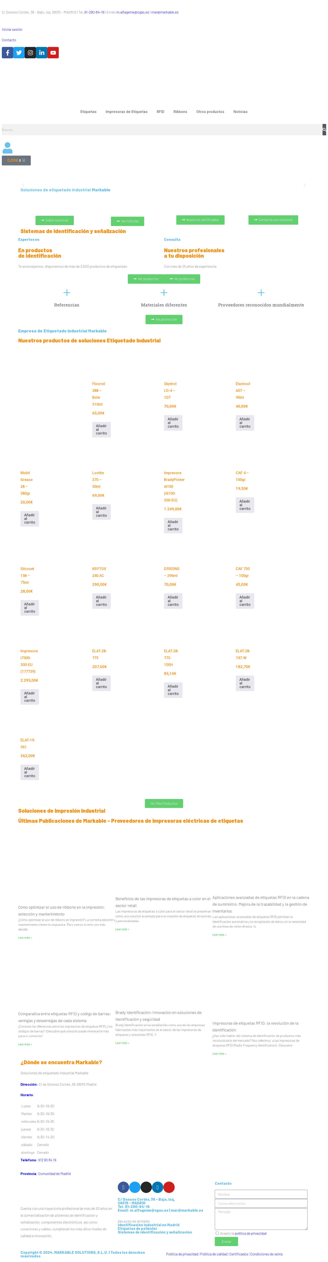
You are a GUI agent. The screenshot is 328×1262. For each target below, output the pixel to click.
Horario (26, 1094)
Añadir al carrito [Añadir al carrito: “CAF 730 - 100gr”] (245, 601)
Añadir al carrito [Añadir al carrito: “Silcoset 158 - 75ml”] (29, 608)
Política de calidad (213, 1254)
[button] (23, 185)
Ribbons (180, 112)
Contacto (9, 40)
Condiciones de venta (266, 1254)
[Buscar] (324, 129)
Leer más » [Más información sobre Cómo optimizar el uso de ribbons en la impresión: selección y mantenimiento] (25, 937)
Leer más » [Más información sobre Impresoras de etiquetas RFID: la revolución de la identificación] (219, 1053)
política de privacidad (250, 1233)
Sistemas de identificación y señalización (155, 1232)
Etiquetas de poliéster (137, 1228)
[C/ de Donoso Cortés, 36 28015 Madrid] (237, 1076)
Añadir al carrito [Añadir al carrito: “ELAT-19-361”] (29, 772)
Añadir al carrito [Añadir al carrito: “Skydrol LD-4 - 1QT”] (173, 423)
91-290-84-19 (94, 12)
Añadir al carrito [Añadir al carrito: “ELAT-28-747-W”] (245, 683)
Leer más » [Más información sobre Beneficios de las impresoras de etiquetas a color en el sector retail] (122, 929)
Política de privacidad (182, 1254)
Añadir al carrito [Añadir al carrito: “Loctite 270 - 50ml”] (101, 512)
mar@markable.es (165, 12)
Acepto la (243, 1233)
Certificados (238, 1254)
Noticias (240, 112)
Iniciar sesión (12, 29)
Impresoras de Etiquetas (127, 112)
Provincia (28, 1173)
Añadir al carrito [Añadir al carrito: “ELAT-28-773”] (101, 683)
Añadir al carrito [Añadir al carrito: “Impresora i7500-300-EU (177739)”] (29, 697)
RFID (160, 112)
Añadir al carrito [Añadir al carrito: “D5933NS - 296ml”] (173, 601)
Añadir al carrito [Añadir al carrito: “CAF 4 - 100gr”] (245, 505)
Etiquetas (88, 112)
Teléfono (28, 1160)
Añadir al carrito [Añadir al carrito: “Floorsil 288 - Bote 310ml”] (101, 429)
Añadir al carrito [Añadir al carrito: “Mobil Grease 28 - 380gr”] (29, 518)
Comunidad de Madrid (54, 1173)
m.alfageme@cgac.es (132, 12)
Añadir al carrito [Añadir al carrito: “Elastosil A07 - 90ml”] (245, 423)
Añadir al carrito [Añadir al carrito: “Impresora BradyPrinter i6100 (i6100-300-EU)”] (173, 525)
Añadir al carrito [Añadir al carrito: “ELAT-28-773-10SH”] (173, 690)
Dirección (28, 1084)
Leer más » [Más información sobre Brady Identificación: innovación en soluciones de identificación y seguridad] (122, 1043)
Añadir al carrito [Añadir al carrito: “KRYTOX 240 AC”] (101, 601)
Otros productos (210, 112)
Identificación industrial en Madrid (148, 1225)
